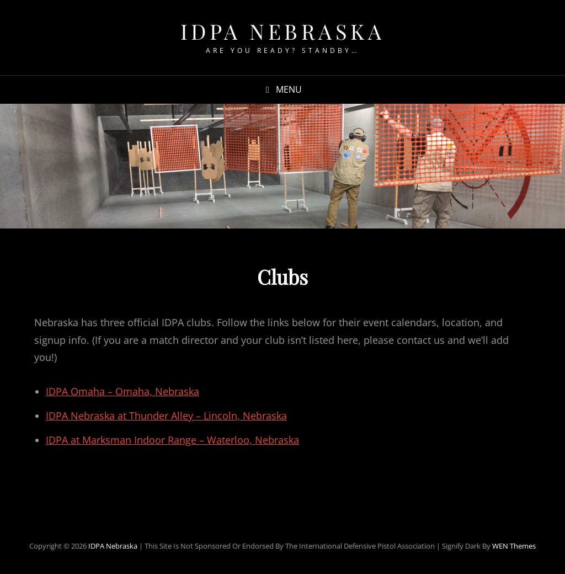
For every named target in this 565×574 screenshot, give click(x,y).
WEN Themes (514, 546)
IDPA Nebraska (282, 31)
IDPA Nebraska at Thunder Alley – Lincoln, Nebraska (166, 415)
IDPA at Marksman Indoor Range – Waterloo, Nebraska (172, 440)
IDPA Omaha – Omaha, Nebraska (122, 391)
